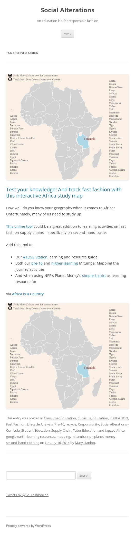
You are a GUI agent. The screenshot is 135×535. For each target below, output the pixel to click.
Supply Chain (61, 430)
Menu (67, 34)
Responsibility (88, 424)
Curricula (84, 418)
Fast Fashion (15, 424)
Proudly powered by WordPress (28, 525)
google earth (15, 436)
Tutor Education (85, 430)
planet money (104, 436)
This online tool (19, 226)
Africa (120, 430)
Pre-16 (59, 424)
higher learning (64, 263)
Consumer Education (60, 418)
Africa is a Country (28, 293)
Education (100, 418)
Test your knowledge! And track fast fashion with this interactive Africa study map (64, 192)
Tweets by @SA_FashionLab (27, 495)
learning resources (41, 436)
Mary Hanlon (85, 442)
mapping (63, 436)
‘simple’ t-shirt (94, 275)
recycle (71, 424)
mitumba (79, 436)
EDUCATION (119, 418)
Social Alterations (67, 10)
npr (90, 436)
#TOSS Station (35, 257)
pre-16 (37, 263)
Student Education (35, 430)
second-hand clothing (22, 442)
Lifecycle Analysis (40, 424)
